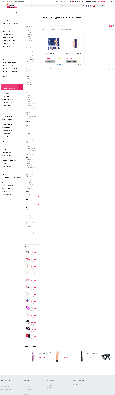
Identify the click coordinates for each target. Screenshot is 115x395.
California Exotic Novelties (33, 25)
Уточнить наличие (50, 61)
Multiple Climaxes (31, 67)
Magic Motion (30, 59)
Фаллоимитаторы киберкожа (9, 65)
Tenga (29, 101)
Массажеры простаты (7, 136)
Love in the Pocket (31, 49)
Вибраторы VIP (6, 31)
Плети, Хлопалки (6, 155)
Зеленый (29, 165)
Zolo (29, 114)
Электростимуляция (7, 119)
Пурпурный (30, 174)
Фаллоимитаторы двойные (9, 62)
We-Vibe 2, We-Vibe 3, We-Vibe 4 (10, 23)
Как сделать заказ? (27, 386)
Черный (29, 188)
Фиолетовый (30, 186)
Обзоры (22, 1)
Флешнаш (30, 118)
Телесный (30, 184)
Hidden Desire (31, 40)
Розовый (29, 176)
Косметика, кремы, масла (8, 169)
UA (111, 1)
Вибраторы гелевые (7, 37)
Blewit (29, 21)
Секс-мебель (5, 113)
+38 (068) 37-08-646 (49, 389)
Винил (29, 142)
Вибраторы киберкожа (8, 43)
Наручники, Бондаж (7, 152)
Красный (29, 169)
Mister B (29, 65)
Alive (29, 19)
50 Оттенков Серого (7, 144)
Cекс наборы (5, 96)
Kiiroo (29, 42)
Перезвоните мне (101, 1)
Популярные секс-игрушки (6, 389)
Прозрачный (30, 173)
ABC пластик (30, 133)
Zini (28, 112)
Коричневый (30, 167)
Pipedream (30, 76)
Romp (29, 86)
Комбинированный (31, 148)
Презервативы (6, 174)
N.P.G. (29, 70)
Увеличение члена (7, 116)
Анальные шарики (7, 133)
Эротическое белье (7, 194)
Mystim (29, 69)
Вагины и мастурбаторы (14, 12)
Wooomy (29, 111)
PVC (28, 135)
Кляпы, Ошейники (7, 146)
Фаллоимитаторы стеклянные (9, 71)
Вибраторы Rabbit (7, 29)
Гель (28, 144)
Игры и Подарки (6, 105)
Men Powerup (30, 63)
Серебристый (30, 178)
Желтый (29, 163)
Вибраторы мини (6, 46)
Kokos (29, 44)
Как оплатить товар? (27, 389)
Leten (29, 48)
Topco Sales (30, 107)
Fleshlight (30, 36)
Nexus (29, 72)
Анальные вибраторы (7, 127)
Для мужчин (30, 125)
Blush (29, 23)
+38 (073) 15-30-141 (49, 387)
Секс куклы (5, 110)
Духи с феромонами (7, 166)
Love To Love (30, 51)
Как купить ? (3, 1)
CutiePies (29, 26)
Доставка (9, 1)
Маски (4, 149)
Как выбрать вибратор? (5, 386)
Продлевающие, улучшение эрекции (11, 177)
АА (28, 215)
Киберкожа (30, 146)
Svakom (29, 99)
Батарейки (5, 163)
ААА (29, 217)
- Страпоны (5, 80)
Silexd (29, 93)
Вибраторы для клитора (8, 40)
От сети (29, 226)
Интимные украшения (8, 185)
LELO (28, 46)
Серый (29, 180)
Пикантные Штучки (31, 116)
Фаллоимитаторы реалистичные (10, 68)
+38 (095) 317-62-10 (49, 385)
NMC (28, 74)
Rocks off (29, 84)
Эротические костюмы (8, 191)
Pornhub (29, 78)
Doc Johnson (30, 28)
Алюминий (30, 140)
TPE (29, 137)
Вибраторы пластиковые (8, 49)
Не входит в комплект (32, 224)
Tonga (29, 105)
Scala (28, 90)
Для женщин (30, 124)
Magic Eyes (30, 55)
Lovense (29, 53)
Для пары (29, 127)
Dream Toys (30, 32)
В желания (60, 64)
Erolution (30, 34)
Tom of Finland (30, 103)
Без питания (30, 221)
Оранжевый (30, 171)
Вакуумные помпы (7, 102)
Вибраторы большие (7, 34)
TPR (28, 139)
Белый (29, 159)
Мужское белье (6, 188)
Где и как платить (16, 1)
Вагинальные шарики (7, 99)
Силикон (30, 154)
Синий (29, 182)
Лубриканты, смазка (7, 172)
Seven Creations (31, 91)
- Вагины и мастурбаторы (8, 88)
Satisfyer (29, 88)
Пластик (29, 152)
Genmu (29, 38)
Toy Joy (29, 109)
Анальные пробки (7, 130)
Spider (29, 97)
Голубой (29, 161)
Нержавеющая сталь (32, 150)
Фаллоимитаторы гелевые (9, 59)
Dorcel (29, 30)
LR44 (28, 213)
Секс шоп (3, 12)
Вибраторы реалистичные (9, 51)
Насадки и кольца (7, 108)
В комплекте (30, 222)
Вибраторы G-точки (7, 26)
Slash (29, 95)
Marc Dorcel (30, 61)
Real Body (30, 82)
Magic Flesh (30, 57)
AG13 (29, 209)
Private (29, 80)
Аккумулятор (30, 219)
